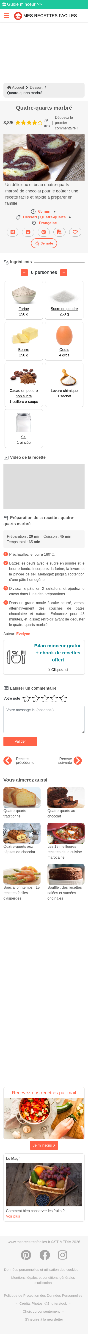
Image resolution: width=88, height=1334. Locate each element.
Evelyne (23, 634)
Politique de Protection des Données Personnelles (43, 1295)
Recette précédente (18, 760)
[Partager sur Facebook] (28, 232)
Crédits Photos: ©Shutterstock (43, 1303)
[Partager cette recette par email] (12, 232)
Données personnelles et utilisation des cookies (41, 1269)
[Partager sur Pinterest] (44, 232)
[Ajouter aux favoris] (75, 232)
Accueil (15, 87)
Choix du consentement (41, 1311)
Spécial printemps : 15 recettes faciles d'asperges (22, 886)
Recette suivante (70, 760)
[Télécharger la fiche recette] (59, 232)
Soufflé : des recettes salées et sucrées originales (66, 886)
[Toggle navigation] (6, 15)
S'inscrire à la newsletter (44, 1319)
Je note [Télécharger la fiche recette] (44, 243)
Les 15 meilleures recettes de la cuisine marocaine (66, 845)
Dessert (36, 87)
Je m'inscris (44, 1145)
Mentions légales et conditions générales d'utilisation (43, 1280)
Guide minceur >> (24, 4)
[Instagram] (62, 1255)
